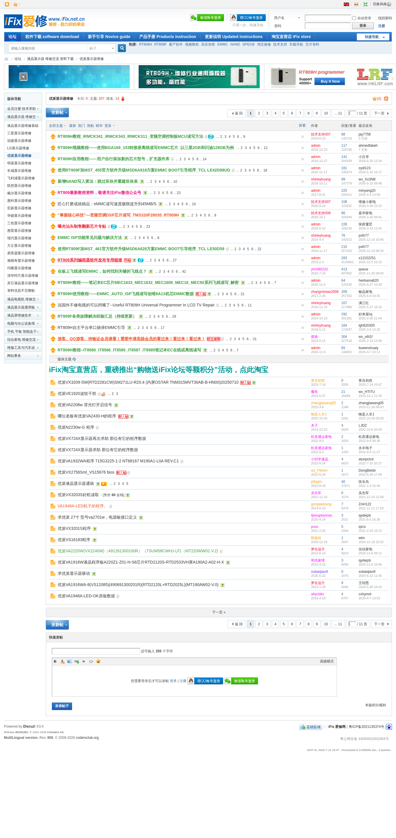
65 (343, 348)
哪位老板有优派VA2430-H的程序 (87, 416)
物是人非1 (319, 414)
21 (242, 294)
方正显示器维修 (19, 246)
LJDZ (363, 425)
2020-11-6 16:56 (370, 564)
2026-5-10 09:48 (370, 183)
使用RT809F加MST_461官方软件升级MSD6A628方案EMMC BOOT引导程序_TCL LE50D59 (141, 248)
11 (250, 305)
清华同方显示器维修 (22, 276)
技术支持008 (321, 213)
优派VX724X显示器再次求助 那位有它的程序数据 (102, 438)
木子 (314, 425)
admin (315, 146)
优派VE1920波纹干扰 (77, 393)
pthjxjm (316, 482)
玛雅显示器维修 (19, 268)
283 (344, 258)
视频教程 (192, 44)
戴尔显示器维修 (19, 193)
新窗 (302, 125)
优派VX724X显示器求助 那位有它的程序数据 (98, 449)
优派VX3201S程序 (74, 528)
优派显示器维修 (92, 59)
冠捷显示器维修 (19, 141)
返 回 (239, 113)
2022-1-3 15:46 (369, 485)
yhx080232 (319, 269)
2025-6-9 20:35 (369, 295)
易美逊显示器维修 (21, 253)
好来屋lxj (365, 314)
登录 (173, 681)
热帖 (90, 126)
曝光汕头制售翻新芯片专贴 (82, 226)
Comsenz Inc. (56, 732)
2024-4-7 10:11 (369, 352)
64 (343, 280)
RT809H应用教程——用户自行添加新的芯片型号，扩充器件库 (113, 159)
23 (178, 193)
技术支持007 (321, 134)
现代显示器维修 (19, 238)
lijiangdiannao (321, 515)
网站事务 (14, 356)
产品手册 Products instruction (167, 36)
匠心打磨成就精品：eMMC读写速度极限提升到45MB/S (107, 204)
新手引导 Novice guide (109, 36)
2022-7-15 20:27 (370, 463)
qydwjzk (365, 515)
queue (363, 269)
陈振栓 (316, 538)
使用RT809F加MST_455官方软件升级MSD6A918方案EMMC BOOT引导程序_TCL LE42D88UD (144, 170)
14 (204, 159)
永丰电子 (365, 448)
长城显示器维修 (19, 171)
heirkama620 (368, 280)
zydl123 (364, 168)
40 (343, 482)
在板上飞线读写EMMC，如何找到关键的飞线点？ (102, 271)
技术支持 (280, 44)
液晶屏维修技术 (19, 315)
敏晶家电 (365, 292)
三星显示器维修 (19, 133)
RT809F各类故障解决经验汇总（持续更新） (97, 316)
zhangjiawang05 (323, 403)
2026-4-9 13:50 (369, 194)
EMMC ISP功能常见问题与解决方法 (90, 237)
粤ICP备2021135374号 (366, 726)
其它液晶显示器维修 (22, 283)
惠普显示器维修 (19, 231)
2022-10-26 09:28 (371, 418)
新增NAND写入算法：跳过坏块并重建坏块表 (98, 181)
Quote (84, 661)
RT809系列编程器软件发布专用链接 (90, 260)
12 (265, 148)
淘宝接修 (264, 44)
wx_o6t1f (365, 337)
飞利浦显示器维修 (21, 178)
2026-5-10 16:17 (370, 172)
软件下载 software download (52, 36)
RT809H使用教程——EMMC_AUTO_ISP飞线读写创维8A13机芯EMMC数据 (126, 293)
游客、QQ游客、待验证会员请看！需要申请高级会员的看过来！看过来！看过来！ (131, 338)
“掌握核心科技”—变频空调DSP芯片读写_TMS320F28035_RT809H (118, 215)
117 (344, 146)
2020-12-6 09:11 (370, 553)
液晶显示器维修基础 (22, 126)
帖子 (93, 48)
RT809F (160, 44)
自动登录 (361, 18)
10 (326, 113)
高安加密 (208, 44)
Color (62, 661)
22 (259, 249)
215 (344, 247)
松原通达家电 (321, 437)
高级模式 (327, 661)
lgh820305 (367, 325)
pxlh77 (364, 235)
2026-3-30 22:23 (370, 206)
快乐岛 (364, 482)
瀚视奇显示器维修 (21, 261)
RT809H (145, 44)
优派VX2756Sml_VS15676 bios (86, 472)
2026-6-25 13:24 (370, 161)
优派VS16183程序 (74, 539)
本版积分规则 (375, 705)
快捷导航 (372, 37)
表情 (98, 661)
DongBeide (367, 470)
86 (343, 213)
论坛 (12, 36)
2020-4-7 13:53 (369, 598)
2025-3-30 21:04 (370, 318)
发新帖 (57, 112)
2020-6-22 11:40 (370, 575)
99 (343, 179)
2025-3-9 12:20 (369, 329)
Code (91, 661)
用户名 (279, 18)
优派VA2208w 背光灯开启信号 (85, 404)
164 (344, 325)
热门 (81, 126)
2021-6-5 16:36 (369, 519)
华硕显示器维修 (19, 216)
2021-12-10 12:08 (371, 497)
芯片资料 (312, 44)
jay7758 (365, 134)
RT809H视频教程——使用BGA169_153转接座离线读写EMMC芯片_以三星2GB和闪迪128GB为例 (146, 147)
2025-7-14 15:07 (370, 384)
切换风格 (382, 4)
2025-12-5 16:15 (370, 262)
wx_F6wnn (319, 470)
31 (255, 339)
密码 (277, 26)
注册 (381, 26)
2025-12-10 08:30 (371, 251)
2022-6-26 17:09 (370, 474)
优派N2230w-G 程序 (76, 427)
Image (69, 661)
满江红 (364, 303)
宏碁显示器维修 (19, 208)
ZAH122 (365, 504)
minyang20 (367, 191)
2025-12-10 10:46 (371, 239)
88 (343, 134)
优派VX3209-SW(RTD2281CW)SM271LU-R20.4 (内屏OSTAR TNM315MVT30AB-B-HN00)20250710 (148, 382)
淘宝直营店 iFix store (291, 36)
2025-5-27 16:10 (370, 307)
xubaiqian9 (319, 572)
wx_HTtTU (367, 392)
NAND (235, 44)
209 (344, 292)
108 (344, 202)
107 (344, 303)
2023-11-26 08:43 (371, 407)
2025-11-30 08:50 (371, 273)
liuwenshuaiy (368, 348)
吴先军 (316, 493)
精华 (99, 126)
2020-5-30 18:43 (370, 587)
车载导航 (296, 44)
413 (344, 269)
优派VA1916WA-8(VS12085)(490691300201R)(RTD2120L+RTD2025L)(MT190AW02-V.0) (138, 584)
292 (344, 314)
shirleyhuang (321, 179)
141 (344, 157)
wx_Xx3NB (367, 179)
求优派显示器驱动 (74, 573)
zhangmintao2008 (324, 292)
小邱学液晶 (319, 459)
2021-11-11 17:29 (371, 508)
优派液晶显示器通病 (76, 483)
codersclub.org (87, 738)
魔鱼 (314, 392)
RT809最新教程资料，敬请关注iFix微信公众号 (99, 192)
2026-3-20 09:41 (370, 217)
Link (77, 661)
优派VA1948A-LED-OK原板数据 (86, 596)
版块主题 (64, 359)
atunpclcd (366, 459)
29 (174, 317)
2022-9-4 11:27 (369, 452)
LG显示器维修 (18, 148)
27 (175, 260)
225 (344, 191)
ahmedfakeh (368, 146)
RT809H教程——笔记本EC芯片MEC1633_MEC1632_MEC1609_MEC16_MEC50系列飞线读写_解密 (148, 282)
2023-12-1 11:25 (370, 396)
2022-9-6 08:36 (369, 440)
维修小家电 (367, 202)
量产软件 (176, 44)
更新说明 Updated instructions (234, 36)
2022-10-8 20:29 (370, 429)
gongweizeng (321, 504)
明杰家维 (318, 560)
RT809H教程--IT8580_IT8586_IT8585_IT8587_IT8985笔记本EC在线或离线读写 (129, 350)
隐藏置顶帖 (302, 136)
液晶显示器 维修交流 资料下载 (50, 59)
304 (344, 337)
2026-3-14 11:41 (370, 228)
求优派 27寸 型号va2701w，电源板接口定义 (97, 517)
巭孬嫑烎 (365, 224)
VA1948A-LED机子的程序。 (83, 506)
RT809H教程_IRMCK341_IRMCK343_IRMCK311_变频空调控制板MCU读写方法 (130, 136)
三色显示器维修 (19, 223)
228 (344, 224)
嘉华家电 (365, 213)
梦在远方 (318, 549)
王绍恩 (364, 583)
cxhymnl (365, 594)
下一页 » (218, 612)
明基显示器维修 (19, 163)
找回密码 (385, 18)
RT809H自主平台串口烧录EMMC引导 (91, 327)
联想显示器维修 (19, 186)
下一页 (379, 113)
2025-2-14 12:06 (370, 340)
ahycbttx (317, 594)
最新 (72, 126)
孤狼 (314, 337)
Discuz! (29, 726)
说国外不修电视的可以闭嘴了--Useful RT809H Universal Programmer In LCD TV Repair (136, 305)
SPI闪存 (248, 44)
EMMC (222, 44)
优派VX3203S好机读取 (78, 494)
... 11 (338, 113)
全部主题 (56, 126)
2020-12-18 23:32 (371, 542)
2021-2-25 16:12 (370, 530)
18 (265, 170)
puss (314, 527)
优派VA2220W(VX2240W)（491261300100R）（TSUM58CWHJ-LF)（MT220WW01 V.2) (138, 551)
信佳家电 (365, 549)
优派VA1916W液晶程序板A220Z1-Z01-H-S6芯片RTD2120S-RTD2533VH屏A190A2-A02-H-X (141, 562)
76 (343, 235)
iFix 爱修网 (6, 59)
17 (163, 328)
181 (344, 168)
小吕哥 (364, 157)
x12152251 (367, 258)
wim (362, 538)
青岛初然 (318, 380)
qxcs (362, 527)
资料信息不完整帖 (21, 291)
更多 (108, 126)
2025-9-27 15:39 (370, 284)
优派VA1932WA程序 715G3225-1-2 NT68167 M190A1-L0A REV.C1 (118, 461)
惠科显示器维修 (19, 201)
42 (184, 272)
